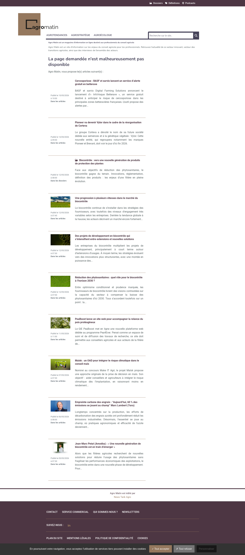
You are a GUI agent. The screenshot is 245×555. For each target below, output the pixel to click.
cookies (143, 538)
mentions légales (79, 538)
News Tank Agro (122, 497)
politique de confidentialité (114, 538)
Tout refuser (184, 549)
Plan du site (54, 538)
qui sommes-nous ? (105, 511)
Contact (52, 511)
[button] (58, 35)
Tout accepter (160, 549)
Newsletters (130, 511)
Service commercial (75, 511)
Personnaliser (206, 549)
